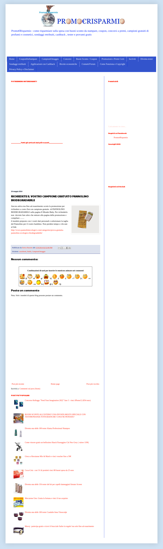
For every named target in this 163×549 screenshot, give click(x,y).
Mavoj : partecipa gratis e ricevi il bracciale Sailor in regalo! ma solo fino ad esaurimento (59, 526)
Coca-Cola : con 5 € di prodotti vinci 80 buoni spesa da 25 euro (49, 470)
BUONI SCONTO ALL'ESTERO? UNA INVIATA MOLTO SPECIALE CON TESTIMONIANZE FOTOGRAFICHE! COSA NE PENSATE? (55, 415)
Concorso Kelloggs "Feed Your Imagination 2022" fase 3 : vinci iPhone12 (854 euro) (58, 400)
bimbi (29, 252)
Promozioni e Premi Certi (113, 59)
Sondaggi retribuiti (17, 64)
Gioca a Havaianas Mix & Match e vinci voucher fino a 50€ (48, 456)
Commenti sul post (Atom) (29, 389)
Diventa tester (147, 59)
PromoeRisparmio (121, 138)
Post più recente (18, 384)
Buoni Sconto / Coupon (86, 59)
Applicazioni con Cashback (43, 64)
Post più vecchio (92, 384)
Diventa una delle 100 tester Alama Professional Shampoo (47, 428)
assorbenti (22, 252)
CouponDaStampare (28, 59)
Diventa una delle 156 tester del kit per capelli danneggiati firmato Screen (53, 484)
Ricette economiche (68, 64)
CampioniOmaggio (50, 59)
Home (11, 59)
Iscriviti (132, 59)
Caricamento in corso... (117, 126)
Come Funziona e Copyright (112, 64)
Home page (55, 384)
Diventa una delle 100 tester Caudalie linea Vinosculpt (46, 512)
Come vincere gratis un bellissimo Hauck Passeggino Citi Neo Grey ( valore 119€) (57, 442)
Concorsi (67, 59)
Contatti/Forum (88, 64)
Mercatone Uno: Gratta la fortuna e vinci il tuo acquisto (46, 498)
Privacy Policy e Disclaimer (21, 69)
